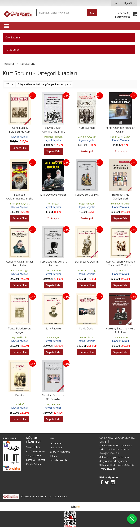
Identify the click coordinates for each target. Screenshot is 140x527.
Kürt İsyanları (87, 127)
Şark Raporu (53, 328)
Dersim (19, 395)
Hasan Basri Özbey (120, 136)
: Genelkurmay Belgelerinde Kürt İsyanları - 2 (19, 131)
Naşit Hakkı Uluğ (87, 270)
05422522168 (108, 468)
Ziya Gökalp (120, 270)
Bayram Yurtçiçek (87, 136)
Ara (91, 13)
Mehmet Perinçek (53, 136)
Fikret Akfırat (87, 337)
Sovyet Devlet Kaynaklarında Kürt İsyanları (53, 131)
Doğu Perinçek (86, 203)
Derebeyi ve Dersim (87, 261)
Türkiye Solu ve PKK (87, 194)
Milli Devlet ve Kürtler (53, 194)
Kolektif (20, 404)
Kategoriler (12, 49)
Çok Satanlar (13, 37)
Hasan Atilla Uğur (20, 270)
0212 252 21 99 (126, 464)
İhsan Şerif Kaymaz (20, 203)
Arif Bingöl (53, 203)
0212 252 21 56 (107, 464)
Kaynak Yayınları (19, 136)
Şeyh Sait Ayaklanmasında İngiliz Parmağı (19, 198)
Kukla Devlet (86, 328)
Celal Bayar (53, 337)
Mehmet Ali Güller (120, 203)
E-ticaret (65, 506)
